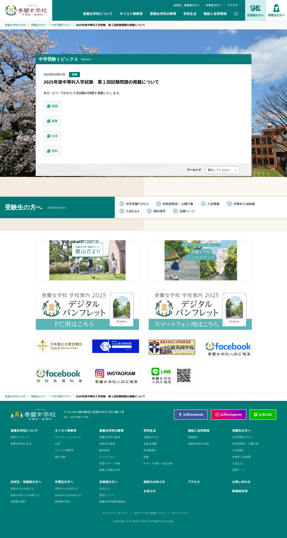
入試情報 (213, 204)
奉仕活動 (60, 457)
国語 (55, 106)
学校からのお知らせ (22, 488)
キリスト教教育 (131, 13)
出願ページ (187, 211)
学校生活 (189, 13)
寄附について (107, 495)
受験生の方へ (39, 25)
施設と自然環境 (215, 13)
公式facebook (190, 414)
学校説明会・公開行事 (178, 204)
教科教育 (104, 450)
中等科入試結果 (244, 204)
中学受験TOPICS (61, 25)
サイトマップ (180, 513)
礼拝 (57, 444)
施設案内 (193, 437)
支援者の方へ (255, 10)
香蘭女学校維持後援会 (112, 501)
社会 (55, 136)
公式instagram (228, 414)
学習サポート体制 (109, 463)
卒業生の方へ (214, 5)
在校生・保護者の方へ (186, 5)
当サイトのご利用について (150, 513)
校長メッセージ (20, 437)
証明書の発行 (18, 501)
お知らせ (104, 488)
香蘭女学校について (98, 13)
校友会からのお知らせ (68, 495)
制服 (146, 457)
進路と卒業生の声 (109, 470)
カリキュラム (107, 457)
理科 (55, 151)
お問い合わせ (241, 482)
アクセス (233, 5)
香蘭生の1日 (150, 437)
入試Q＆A (132, 211)
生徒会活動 (150, 444)
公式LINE (263, 414)
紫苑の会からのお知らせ (25, 495)
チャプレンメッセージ (68, 437)
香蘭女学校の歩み (21, 444)
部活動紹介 (150, 450)
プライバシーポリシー (115, 513)
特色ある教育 (107, 444)
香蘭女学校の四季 (198, 444)
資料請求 (159, 211)
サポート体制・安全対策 (157, 463)
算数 (55, 121)
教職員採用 (240, 491)
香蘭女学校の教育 (163, 13)
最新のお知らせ (154, 482)
